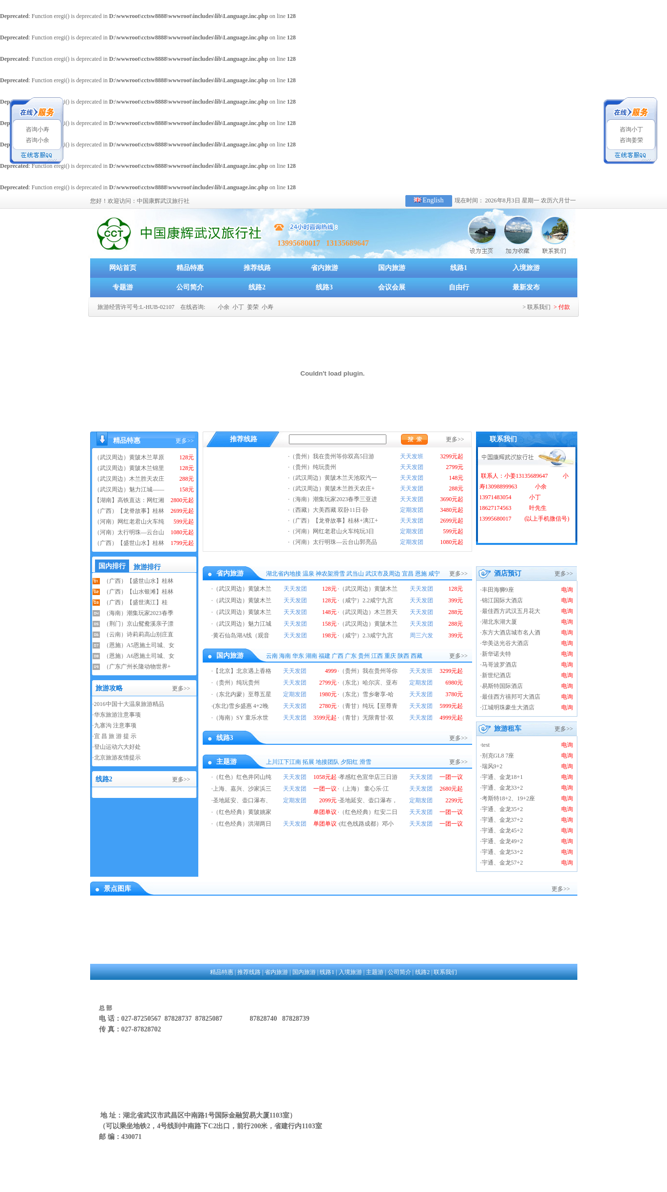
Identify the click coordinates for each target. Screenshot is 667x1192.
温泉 (308, 573)
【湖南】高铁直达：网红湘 (129, 500)
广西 (337, 655)
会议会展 (391, 287)
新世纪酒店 (496, 675)
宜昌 (408, 573)
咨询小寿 (36, 129)
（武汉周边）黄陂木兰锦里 (129, 468)
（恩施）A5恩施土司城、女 (139, 645)
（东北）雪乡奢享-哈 (366, 694)
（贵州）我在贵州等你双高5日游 (331, 456)
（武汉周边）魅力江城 (242, 623)
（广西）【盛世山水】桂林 (129, 543)
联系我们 (539, 307)
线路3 (324, 287)
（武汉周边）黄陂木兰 (242, 588)
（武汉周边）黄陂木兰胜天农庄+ (332, 488)
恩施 (421, 573)
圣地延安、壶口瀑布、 (242, 800)
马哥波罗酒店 (499, 664)
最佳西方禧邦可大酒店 (511, 696)
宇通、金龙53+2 (502, 852)
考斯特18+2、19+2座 (508, 798)
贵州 (364, 655)
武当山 (355, 573)
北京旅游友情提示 (117, 757)
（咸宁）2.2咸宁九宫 (366, 600)
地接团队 (327, 762)
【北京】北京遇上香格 (242, 671)
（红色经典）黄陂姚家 (242, 812)
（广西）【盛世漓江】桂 (135, 602)
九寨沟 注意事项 (115, 725)
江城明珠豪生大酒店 (508, 707)
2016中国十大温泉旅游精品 (129, 704)
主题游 (374, 972)
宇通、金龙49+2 (502, 841)
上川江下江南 (283, 762)
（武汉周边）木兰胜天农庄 (129, 478)
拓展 (308, 762)
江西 (377, 655)
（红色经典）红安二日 (368, 812)
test (486, 744)
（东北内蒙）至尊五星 (242, 694)
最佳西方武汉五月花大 (511, 611)
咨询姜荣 (630, 140)
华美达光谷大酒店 (505, 643)
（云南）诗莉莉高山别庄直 (138, 634)
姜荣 (252, 307)
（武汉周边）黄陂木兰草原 (129, 457)
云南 (272, 655)
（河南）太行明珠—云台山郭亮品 (333, 542)
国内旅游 (391, 267)
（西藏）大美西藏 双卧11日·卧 (328, 509)
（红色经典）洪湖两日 (242, 823)
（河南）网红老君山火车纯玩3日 (331, 531)
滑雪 (365, 762)
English (433, 200)
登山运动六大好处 (117, 746)
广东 (351, 655)
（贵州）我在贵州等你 (368, 671)
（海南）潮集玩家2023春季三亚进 (333, 499)
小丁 (237, 307)
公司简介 (190, 287)
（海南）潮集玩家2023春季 (138, 613)
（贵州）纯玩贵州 (312, 467)
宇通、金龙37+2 (502, 819)
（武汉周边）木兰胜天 (368, 612)
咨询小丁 (630, 129)
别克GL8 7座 (498, 755)
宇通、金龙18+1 (502, 777)
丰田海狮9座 (498, 589)
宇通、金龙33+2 (502, 787)
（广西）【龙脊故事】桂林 (129, 510)
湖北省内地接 (283, 573)
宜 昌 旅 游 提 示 (115, 736)
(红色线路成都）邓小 (366, 823)
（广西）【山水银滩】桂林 (138, 591)
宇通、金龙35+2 (502, 809)
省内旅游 (324, 267)
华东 (298, 655)
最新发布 (526, 287)
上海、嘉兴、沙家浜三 (242, 788)
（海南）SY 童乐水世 (240, 717)
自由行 (459, 287)
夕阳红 (349, 762)
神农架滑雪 (330, 573)
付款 (564, 307)
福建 (324, 655)
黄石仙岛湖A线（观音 (241, 635)
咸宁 (434, 573)
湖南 (311, 655)
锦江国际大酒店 (502, 600)
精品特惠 (190, 267)
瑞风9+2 (492, 766)
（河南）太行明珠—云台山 (129, 532)
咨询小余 (36, 140)
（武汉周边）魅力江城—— (129, 489)
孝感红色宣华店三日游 (368, 777)
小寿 (266, 307)
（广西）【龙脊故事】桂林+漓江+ (333, 520)
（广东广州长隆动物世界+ (137, 666)
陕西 (403, 655)
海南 (285, 655)
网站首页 (122, 267)
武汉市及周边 (382, 573)
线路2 (257, 287)
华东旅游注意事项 (117, 714)
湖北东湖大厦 (499, 621)
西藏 (416, 655)
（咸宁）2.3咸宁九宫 (366, 635)
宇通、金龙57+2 (502, 862)
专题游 (123, 287)
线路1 (458, 267)
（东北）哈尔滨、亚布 (368, 682)
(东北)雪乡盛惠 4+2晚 (240, 706)
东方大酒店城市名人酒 (511, 632)
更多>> (184, 440)
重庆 (390, 655)
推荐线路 (257, 267)
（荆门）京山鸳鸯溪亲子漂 (138, 623)
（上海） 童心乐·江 (364, 788)
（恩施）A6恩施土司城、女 (139, 655)
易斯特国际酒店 (502, 686)
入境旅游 (526, 267)
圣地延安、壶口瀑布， (368, 800)
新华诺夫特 (496, 653)
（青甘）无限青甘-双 (366, 717)
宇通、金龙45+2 (502, 830)
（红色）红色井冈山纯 (242, 777)
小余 (222, 307)
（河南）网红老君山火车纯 (129, 521)
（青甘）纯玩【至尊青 (368, 706)
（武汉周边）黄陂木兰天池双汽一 (333, 477)
